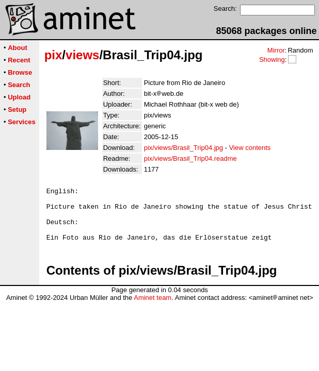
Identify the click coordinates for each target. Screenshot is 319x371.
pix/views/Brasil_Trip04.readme (190, 158)
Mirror (276, 50)
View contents (250, 147)
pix (53, 55)
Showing (272, 59)
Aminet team (152, 308)
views (82, 55)
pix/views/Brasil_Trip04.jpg (183, 147)
